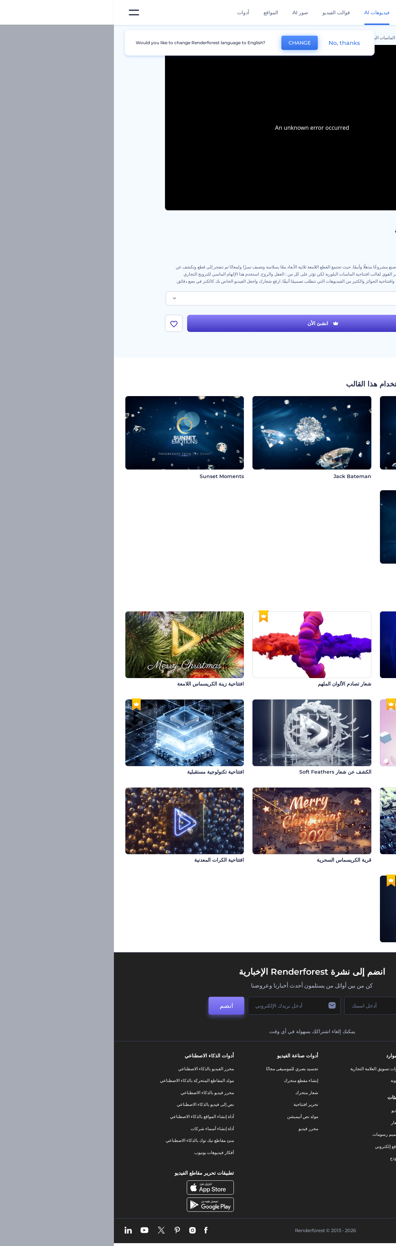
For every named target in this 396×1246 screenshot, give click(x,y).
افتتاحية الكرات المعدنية (105, 860)
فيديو (281, 1110)
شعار (281, 1122)
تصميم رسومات (272, 1134)
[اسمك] (266, 1006)
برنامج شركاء (338, 1164)
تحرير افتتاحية (192, 1104)
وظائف (344, 1092)
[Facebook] (92, 1231)
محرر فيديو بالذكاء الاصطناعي (93, 1092)
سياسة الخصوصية (334, 1128)
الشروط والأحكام (335, 1140)
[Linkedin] (14, 1231)
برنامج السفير (338, 1176)
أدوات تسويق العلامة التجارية (261, 1068)
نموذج (281, 1158)
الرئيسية (337, 38)
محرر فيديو (194, 1128)
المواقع (157, 12)
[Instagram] (78, 1231)
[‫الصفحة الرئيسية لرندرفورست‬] (379, 12)
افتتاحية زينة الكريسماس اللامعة (96, 684)
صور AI (186, 12)
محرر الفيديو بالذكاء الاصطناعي (92, 1068)
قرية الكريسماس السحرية (230, 860)
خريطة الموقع (338, 1152)
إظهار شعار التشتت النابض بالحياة (350, 948)
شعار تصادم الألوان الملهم (230, 684)
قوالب (313, 38)
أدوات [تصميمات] (129, 12)
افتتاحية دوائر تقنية (365, 860)
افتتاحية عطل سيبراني (361, 684)
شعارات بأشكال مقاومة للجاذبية (351, 772)
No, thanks (230, 43)
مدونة (281, 1080)
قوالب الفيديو (222, 12)
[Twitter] (47, 1231)
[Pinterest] (63, 1231)
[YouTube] (30, 1231)
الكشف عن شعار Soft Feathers (221, 772)
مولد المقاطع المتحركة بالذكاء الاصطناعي (83, 1080)
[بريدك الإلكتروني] (180, 1006)
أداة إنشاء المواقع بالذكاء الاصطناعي (88, 1116)
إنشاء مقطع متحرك (187, 1080)
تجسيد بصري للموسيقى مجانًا (178, 1068)
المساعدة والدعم (335, 1104)
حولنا (345, 1068)
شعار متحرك (192, 1092)
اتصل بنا (343, 1080)
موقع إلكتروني (273, 1146)
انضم (112, 1006)
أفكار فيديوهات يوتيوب (100, 1152)
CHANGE (186, 43)
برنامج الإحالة (338, 1116)
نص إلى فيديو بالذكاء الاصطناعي (91, 1104)
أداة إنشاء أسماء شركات (98, 1128)
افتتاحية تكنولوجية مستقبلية (101, 772)
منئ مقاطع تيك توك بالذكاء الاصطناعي (86, 1140)
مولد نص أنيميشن (188, 1116)
